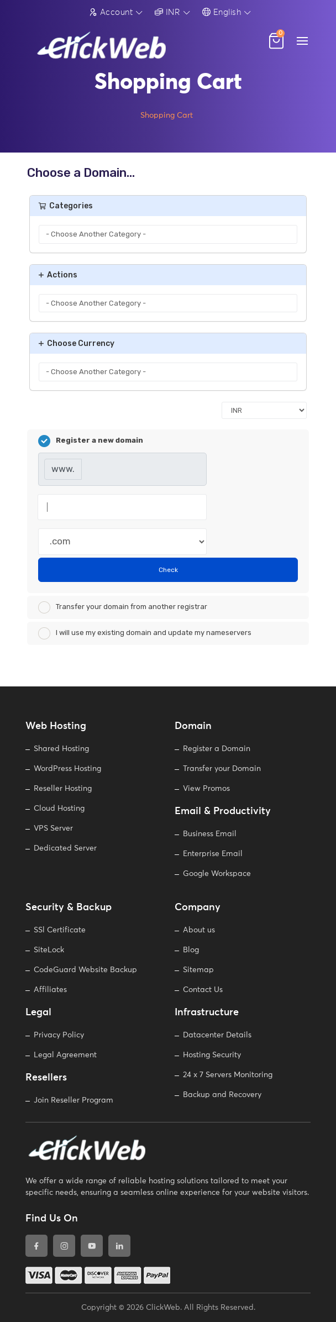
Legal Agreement (65, 1055)
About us (199, 930)
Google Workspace (217, 874)
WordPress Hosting (67, 769)
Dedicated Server (65, 848)
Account (111, 12)
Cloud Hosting (59, 808)
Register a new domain (90, 441)
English (222, 12)
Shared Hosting (61, 749)
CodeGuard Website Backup (85, 970)
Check (168, 570)
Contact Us (203, 990)
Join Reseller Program (73, 1100)
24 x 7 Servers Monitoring (227, 1075)
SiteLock (49, 950)
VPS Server (53, 828)
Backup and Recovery (222, 1095)
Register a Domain (216, 749)
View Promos (206, 789)
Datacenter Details (217, 1035)
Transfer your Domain (222, 769)
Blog (191, 950)
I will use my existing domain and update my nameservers (144, 633)
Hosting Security (212, 1055)
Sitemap (198, 970)
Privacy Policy (59, 1035)
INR (168, 12)
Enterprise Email (213, 854)
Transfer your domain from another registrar (122, 607)
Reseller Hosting (63, 789)
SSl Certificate (60, 930)
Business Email (210, 834)
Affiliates (50, 990)
